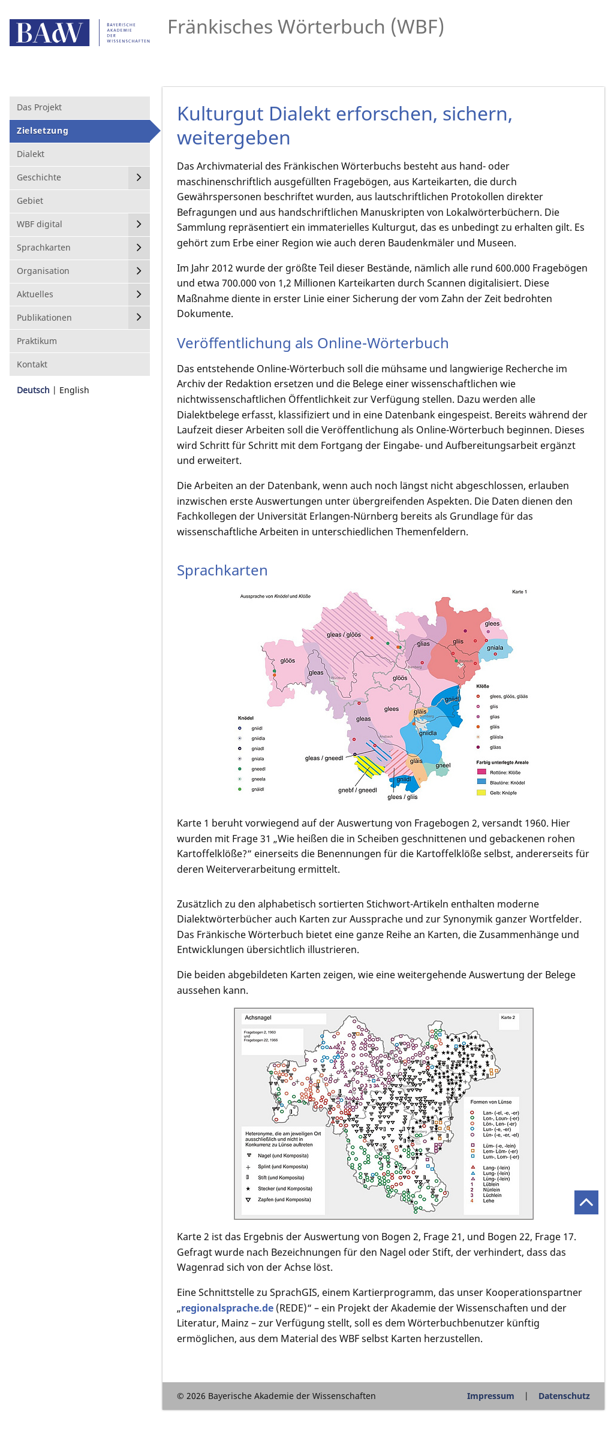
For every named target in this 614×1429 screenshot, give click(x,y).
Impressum (490, 1395)
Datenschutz (564, 1395)
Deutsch (33, 390)
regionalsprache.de (227, 1308)
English (74, 390)
